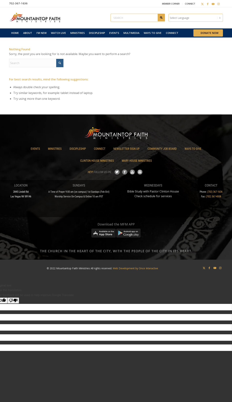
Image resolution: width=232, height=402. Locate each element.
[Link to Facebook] (207, 4)
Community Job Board (162, 148)
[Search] (36, 63)
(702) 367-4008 (213, 196)
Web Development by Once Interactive (135, 268)
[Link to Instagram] (218, 4)
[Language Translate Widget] (196, 18)
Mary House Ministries (137, 160)
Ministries (54, 148)
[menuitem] (15, 32)
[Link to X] (202, 4)
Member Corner (170, 3)
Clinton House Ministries (97, 160)
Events (35, 148)
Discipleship (78, 148)
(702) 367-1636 (215, 191)
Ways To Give (193, 148)
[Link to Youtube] (213, 4)
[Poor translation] (13, 300)
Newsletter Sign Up (126, 148)
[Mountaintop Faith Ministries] (36, 17)
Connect (190, 3)
